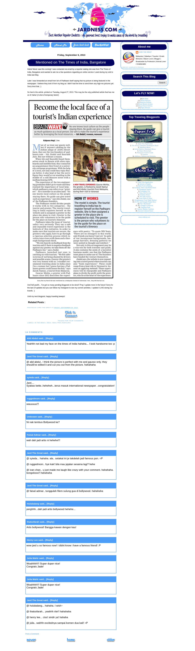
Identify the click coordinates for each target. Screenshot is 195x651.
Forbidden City (145, 191)
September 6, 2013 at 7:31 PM (44, 390)
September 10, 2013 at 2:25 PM (44, 532)
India (49, 322)
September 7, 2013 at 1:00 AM (44, 408)
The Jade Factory (145, 196)
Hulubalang (33, 503)
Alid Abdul (32, 338)
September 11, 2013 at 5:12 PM (44, 571)
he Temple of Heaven (146, 205)
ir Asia (146, 99)
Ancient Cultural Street (145, 211)
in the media (40, 322)
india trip (56, 322)
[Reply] (49, 338)
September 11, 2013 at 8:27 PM (44, 627)
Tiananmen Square (145, 189)
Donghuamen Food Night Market (145, 200)
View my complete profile (133, 67)
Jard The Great (35, 356)
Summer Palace (145, 195)
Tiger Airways (145, 107)
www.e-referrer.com (144, 217)
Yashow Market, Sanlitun (145, 209)
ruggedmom (33, 398)
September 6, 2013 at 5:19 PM (44, 369)
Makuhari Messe (145, 147)
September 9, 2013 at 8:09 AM (44, 477)
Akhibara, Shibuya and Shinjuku (145, 156)
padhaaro (66, 322)
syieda (30, 377)
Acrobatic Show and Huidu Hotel (145, 187)
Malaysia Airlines (145, 102)
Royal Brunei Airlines (145, 104)
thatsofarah (33, 522)
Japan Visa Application (145, 144)
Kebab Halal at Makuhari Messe (145, 149)
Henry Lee (32, 540)
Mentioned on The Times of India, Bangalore (71, 62)
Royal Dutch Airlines (146, 106)
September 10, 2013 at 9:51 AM (44, 513)
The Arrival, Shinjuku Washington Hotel (145, 145)
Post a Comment (32, 634)
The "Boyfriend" (145, 204)
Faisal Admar (34, 435)
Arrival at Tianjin (145, 184)
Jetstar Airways (145, 100)
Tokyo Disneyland (145, 151)
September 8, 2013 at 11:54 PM (44, 445)
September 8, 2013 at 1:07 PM (44, 426)
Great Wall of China (145, 198)
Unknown (32, 416)
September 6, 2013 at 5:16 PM (44, 348)
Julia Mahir (33, 558)
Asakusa (145, 154)
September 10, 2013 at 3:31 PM (44, 550)
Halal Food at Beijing (145, 186)
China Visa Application (145, 182)
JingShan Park (145, 207)
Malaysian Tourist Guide (145, 152)
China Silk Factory (145, 193)
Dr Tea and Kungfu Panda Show (145, 202)
